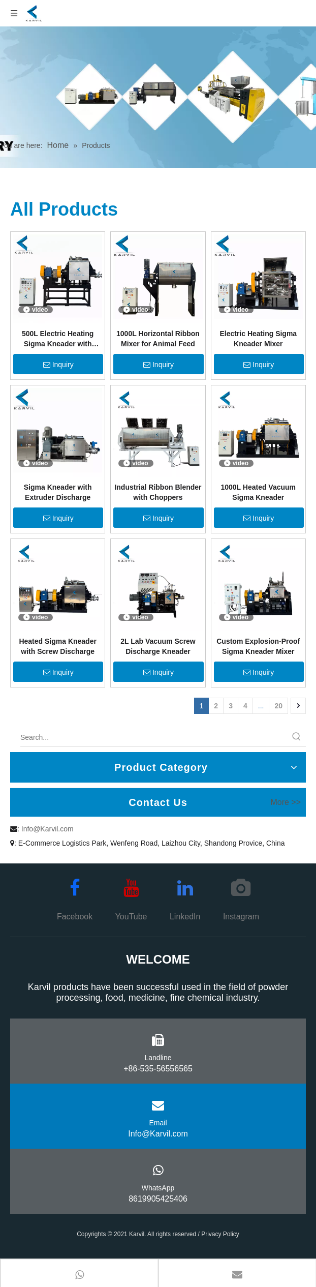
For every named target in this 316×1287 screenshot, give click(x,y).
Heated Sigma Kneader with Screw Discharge (58, 646)
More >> (285, 802)
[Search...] (154, 737)
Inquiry (58, 365)
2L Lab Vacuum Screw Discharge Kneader (158, 646)
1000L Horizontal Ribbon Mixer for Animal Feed (158, 339)
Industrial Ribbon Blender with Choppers (157, 492)
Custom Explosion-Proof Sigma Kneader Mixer (258, 646)
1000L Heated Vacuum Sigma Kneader (258, 492)
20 (278, 706)
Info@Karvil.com (47, 829)
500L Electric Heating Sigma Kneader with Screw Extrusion (57, 339)
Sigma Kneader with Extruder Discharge (58, 492)
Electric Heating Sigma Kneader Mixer (258, 339)
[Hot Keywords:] (297, 737)
